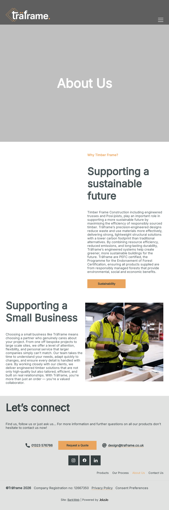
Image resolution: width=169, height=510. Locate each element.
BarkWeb (73, 499)
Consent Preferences (132, 488)
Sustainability (106, 283)
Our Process (120, 473)
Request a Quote (77, 445)
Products (103, 473)
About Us (138, 473)
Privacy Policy (102, 488)
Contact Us (155, 473)
